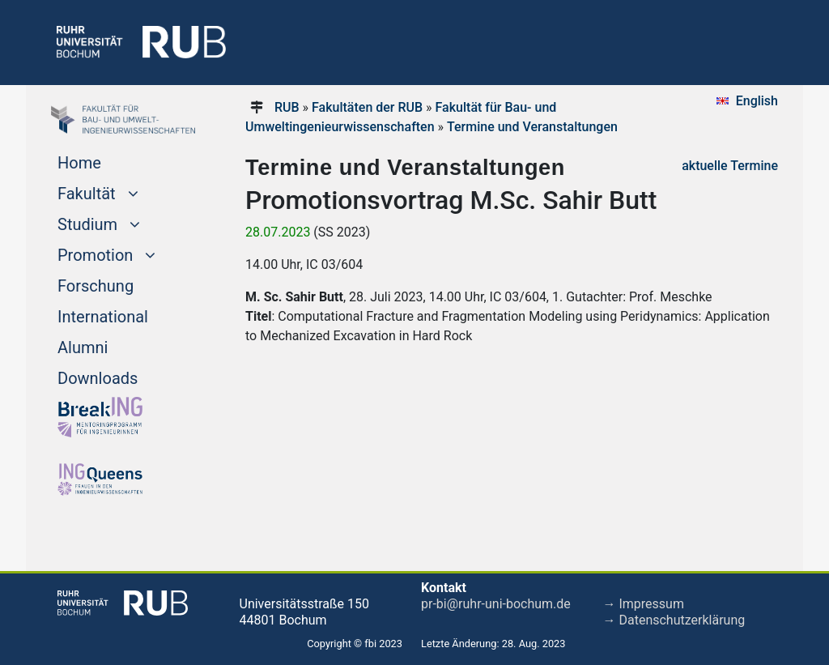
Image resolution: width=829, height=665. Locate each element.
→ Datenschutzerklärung (674, 620)
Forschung (95, 286)
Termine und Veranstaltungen (532, 126)
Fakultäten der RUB (367, 107)
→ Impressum (643, 604)
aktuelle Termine (730, 165)
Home (79, 163)
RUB (287, 107)
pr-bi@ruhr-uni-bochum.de (496, 604)
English (757, 101)
